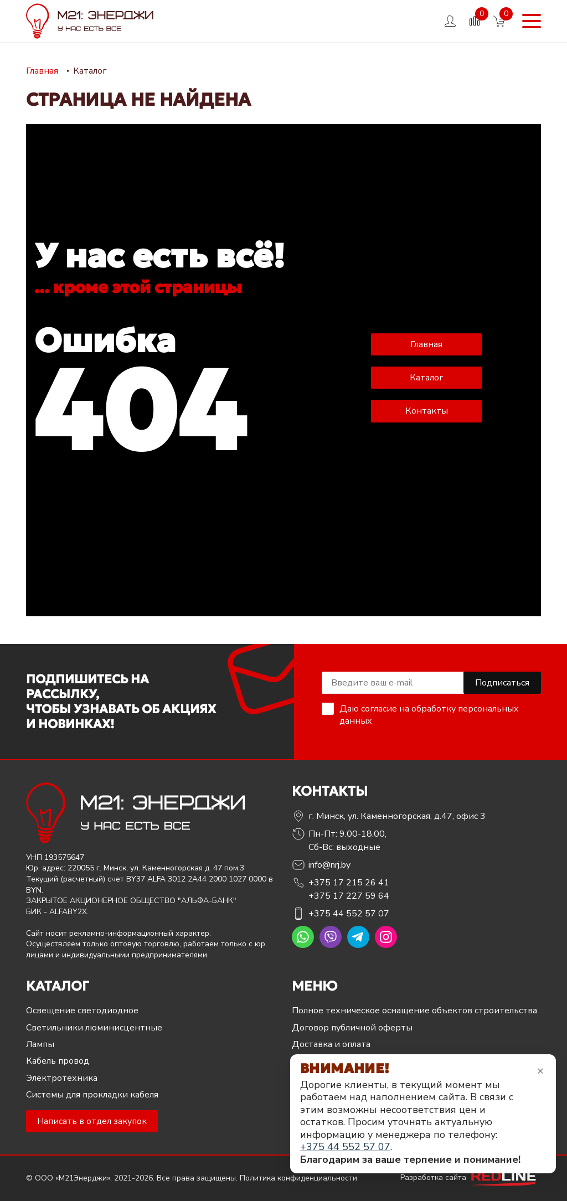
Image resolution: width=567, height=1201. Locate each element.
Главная (426, 344)
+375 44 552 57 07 (348, 914)
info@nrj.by (329, 865)
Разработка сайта (470, 1177)
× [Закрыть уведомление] (540, 1070)
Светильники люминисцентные (94, 1028)
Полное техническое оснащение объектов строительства (414, 1010)
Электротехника (61, 1078)
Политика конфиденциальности (298, 1178)
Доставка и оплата (331, 1044)
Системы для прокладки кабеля (92, 1095)
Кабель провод (57, 1061)
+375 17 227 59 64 (348, 896)
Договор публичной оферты (352, 1028)
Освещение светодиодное (82, 1010)
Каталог (426, 378)
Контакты (426, 411)
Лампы (40, 1044)
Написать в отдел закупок (92, 1121)
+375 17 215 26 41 (348, 883)
